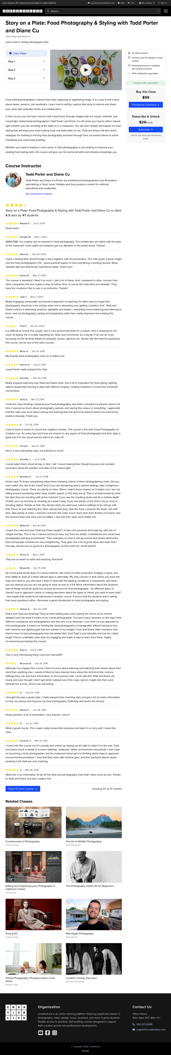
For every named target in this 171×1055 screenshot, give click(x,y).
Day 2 (11, 70)
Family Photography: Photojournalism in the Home (30, 979)
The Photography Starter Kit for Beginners (90, 886)
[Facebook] (47, 1032)
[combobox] (103, 11)
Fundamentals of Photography (23, 841)
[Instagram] (54, 1032)
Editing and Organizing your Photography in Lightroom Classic (30, 887)
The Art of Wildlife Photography (84, 841)
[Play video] (86, 70)
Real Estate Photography (80, 933)
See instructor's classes (39, 194)
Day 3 (11, 78)
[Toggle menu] (165, 11)
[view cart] (131, 3)
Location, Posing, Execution (81, 978)
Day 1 (11, 61)
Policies (85, 1050)
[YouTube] (40, 1032)
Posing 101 (11, 933)
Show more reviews (23, 789)
